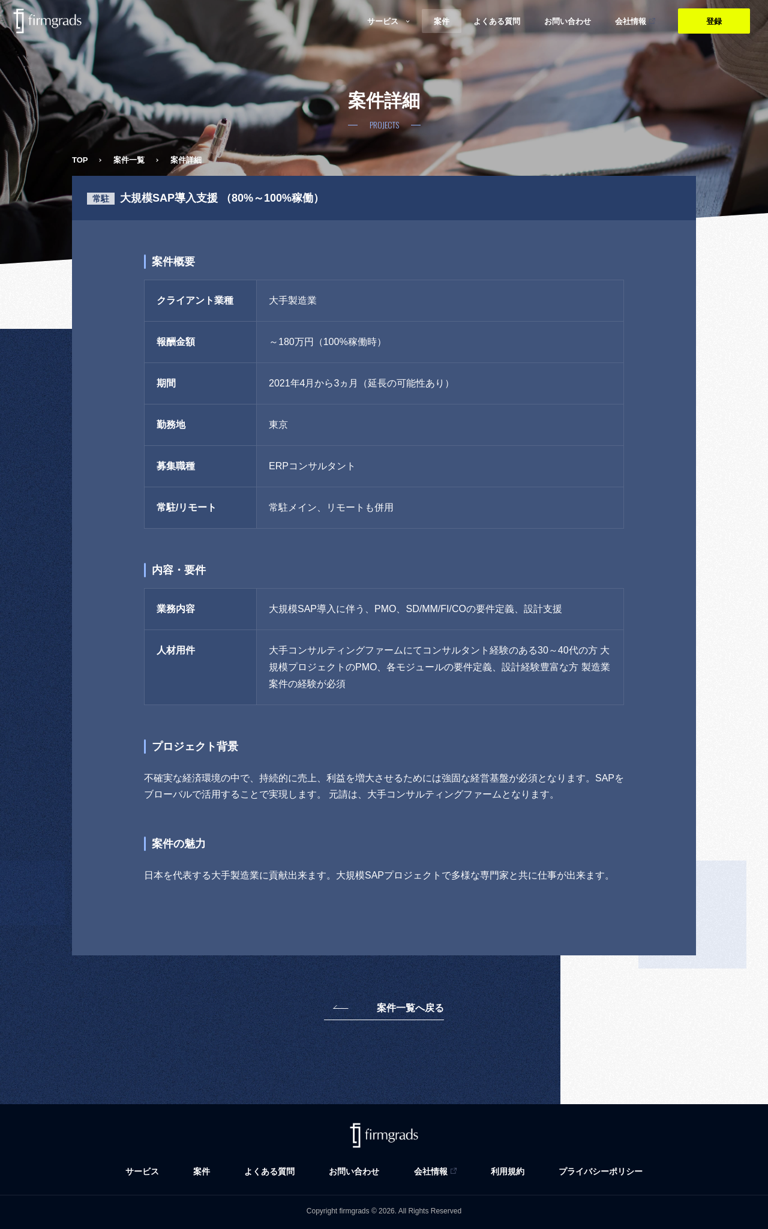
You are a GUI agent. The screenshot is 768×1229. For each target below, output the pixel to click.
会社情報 (431, 1171)
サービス (142, 1171)
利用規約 (507, 1171)
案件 (201, 1171)
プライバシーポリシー (601, 1171)
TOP (80, 160)
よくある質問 (269, 1171)
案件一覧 (129, 160)
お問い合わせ (354, 1171)
